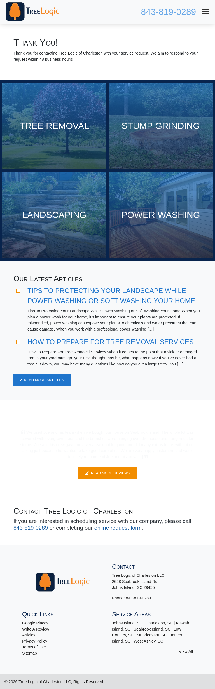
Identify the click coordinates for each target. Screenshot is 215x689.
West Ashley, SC (148, 641)
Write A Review (35, 629)
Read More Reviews (107, 473)
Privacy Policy (34, 641)
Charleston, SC (159, 622)
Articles (28, 634)
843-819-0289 (168, 12)
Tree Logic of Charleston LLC (44, 681)
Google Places (35, 622)
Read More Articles (42, 380)
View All (186, 651)
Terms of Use (34, 647)
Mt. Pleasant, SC (152, 634)
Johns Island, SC (127, 622)
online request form (118, 528)
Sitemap (29, 653)
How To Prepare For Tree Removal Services (110, 342)
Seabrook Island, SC (152, 629)
